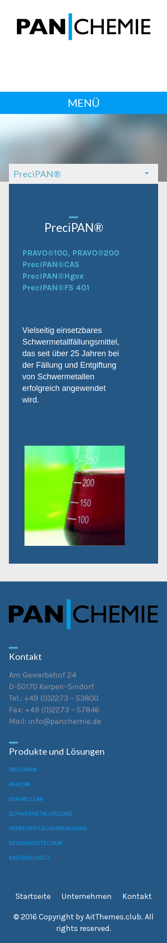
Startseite (33, 896)
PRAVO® (19, 784)
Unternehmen (86, 896)
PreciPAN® (23, 769)
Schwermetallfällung (41, 813)
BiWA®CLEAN (26, 799)
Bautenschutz (29, 857)
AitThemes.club (113, 917)
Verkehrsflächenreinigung (48, 828)
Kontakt (137, 896)
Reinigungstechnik (36, 843)
